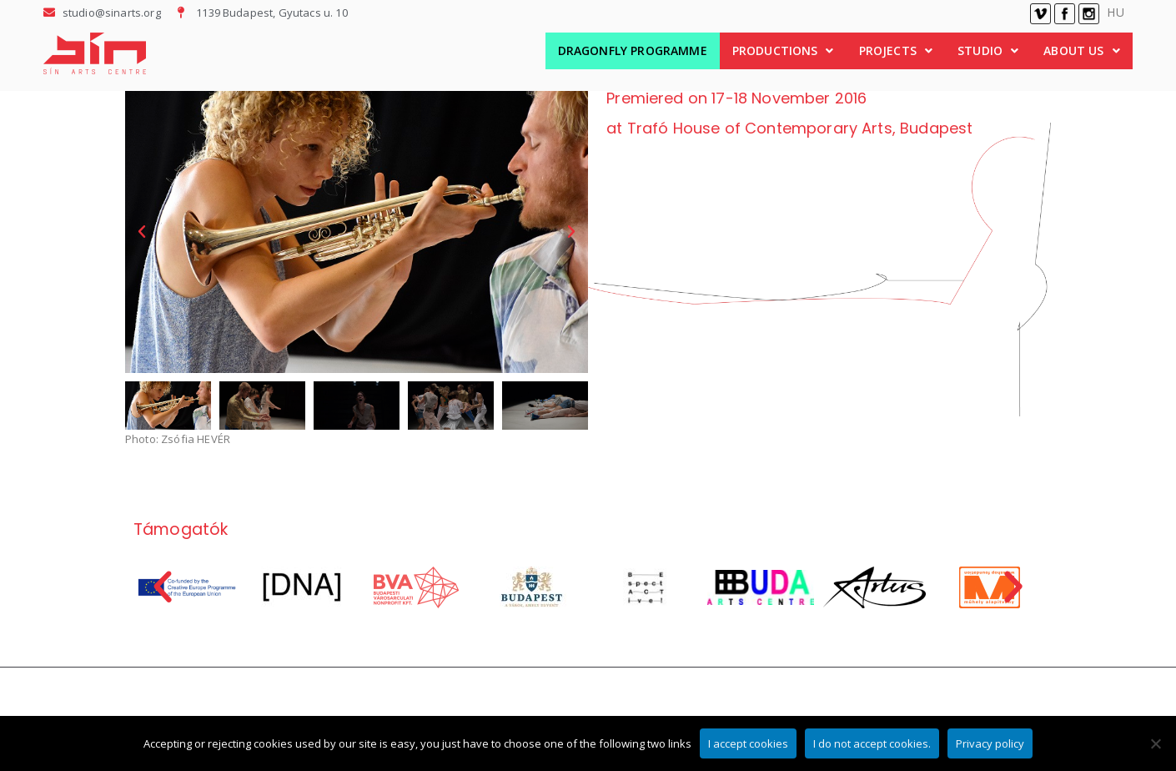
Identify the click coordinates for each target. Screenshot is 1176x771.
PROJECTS (895, 50)
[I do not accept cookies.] (1155, 743)
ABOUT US (1081, 50)
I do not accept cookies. (872, 743)
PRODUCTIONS (783, 50)
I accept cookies (748, 743)
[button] (783, 51)
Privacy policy (990, 743)
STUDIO (987, 50)
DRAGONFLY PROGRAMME (632, 50)
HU (1115, 12)
